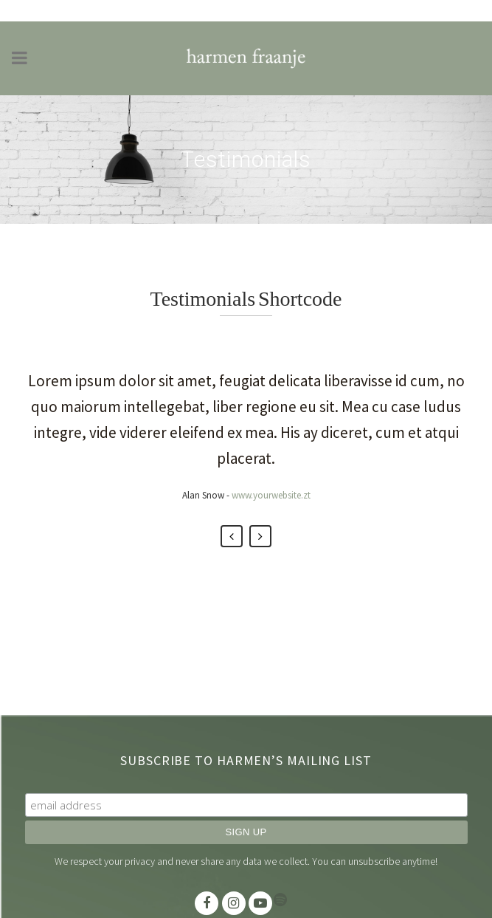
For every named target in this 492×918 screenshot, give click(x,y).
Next (260, 536)
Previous (232, 536)
